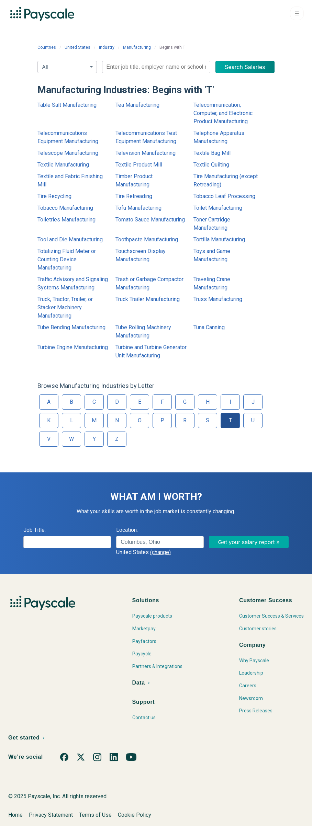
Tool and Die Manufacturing (70, 239)
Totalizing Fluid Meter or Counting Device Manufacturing (66, 259)
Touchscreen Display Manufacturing (140, 255)
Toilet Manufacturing (217, 208)
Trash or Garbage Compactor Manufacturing (149, 283)
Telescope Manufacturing (67, 153)
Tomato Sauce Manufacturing (150, 219)
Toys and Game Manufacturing (211, 255)
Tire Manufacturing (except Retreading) (225, 180)
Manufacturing (137, 47)
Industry (106, 47)
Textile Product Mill (138, 164)
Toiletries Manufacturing (66, 219)
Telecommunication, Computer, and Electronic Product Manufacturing (223, 113)
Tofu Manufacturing (138, 208)
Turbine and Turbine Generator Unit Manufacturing (151, 351)
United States (77, 47)
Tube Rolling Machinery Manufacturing (143, 331)
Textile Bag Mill (212, 153)
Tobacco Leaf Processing (224, 196)
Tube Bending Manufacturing (71, 327)
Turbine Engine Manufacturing (72, 347)
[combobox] (156, 67)
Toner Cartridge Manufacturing (211, 223)
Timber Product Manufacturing (134, 180)
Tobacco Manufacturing (65, 208)
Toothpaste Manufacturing (146, 239)
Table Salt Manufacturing (67, 105)
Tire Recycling (54, 196)
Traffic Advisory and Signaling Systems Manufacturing (72, 283)
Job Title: (34, 530)
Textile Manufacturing (63, 164)
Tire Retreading (133, 196)
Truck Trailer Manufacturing (147, 299)
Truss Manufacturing (217, 299)
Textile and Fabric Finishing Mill (70, 180)
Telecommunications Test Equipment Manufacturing (146, 137)
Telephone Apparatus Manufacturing (218, 137)
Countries (46, 47)
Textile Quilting (211, 164)
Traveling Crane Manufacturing (211, 283)
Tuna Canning (209, 327)
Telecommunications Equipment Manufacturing (67, 137)
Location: (127, 530)
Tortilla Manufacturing (219, 239)
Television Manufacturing (145, 153)
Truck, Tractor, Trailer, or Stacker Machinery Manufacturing (65, 307)
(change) (160, 552)
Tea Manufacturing (137, 105)
